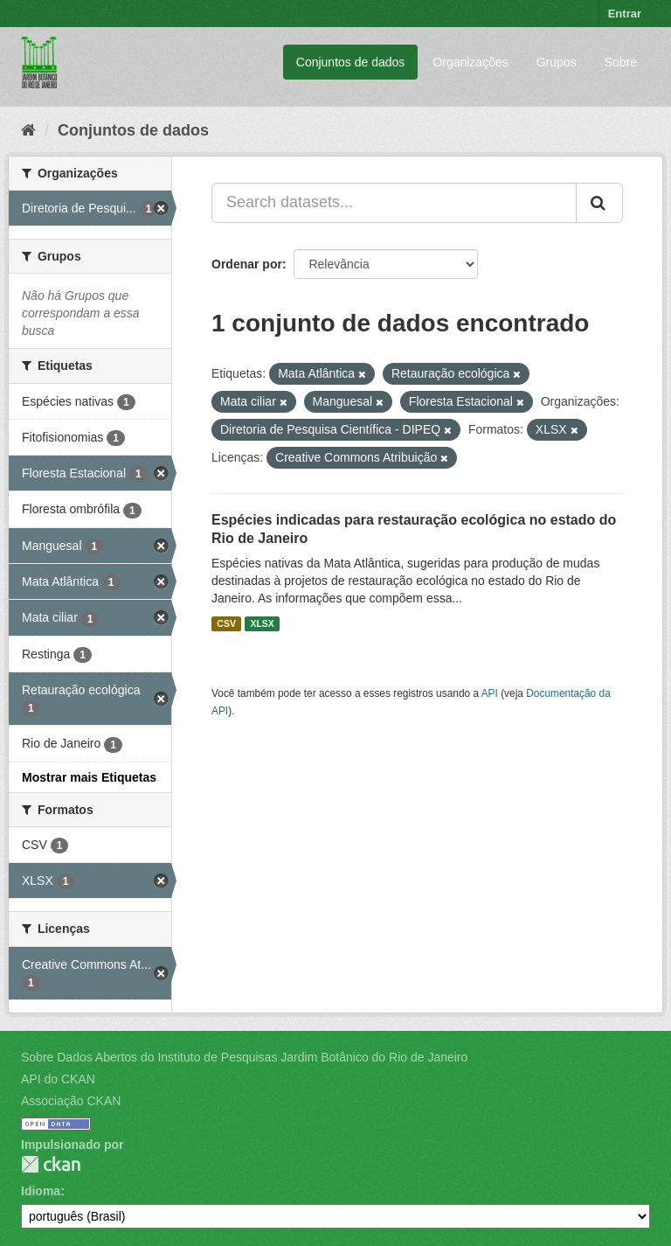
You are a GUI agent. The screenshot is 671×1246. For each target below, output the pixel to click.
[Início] (28, 130)
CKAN (50, 1164)
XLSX (261, 623)
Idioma (40, 1191)
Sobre (621, 62)
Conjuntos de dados (350, 62)
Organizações (470, 62)
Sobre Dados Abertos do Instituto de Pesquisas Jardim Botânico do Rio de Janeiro (244, 1057)
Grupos (556, 62)
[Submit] (599, 203)
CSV (226, 623)
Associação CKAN (71, 1101)
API (489, 693)
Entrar (624, 13)
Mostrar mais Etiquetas (89, 777)
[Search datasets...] (394, 203)
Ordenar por (246, 264)
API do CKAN (58, 1079)
